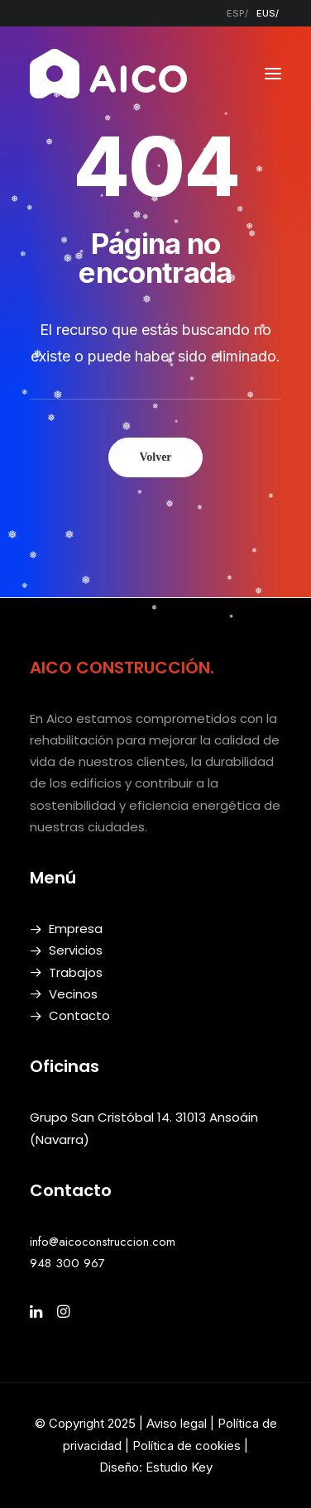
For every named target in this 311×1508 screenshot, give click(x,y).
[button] (273, 73)
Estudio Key (179, 1467)
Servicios (76, 950)
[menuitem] (237, 13)
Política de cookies (188, 1445)
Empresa (76, 928)
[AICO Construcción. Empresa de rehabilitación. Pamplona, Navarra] (108, 73)
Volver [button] (155, 457)
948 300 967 (67, 1263)
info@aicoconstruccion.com (102, 1242)
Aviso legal (176, 1423)
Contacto (79, 1015)
